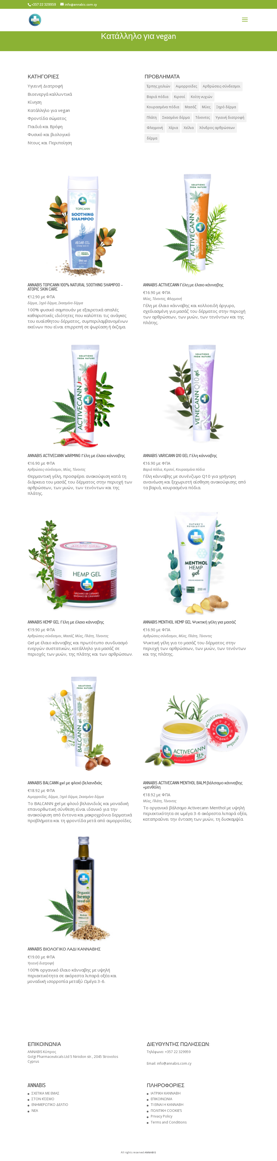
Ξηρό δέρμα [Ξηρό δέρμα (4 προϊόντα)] (226, 107)
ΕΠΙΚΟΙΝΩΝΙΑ (161, 1099)
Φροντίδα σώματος (47, 118)
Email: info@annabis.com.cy (169, 1063)
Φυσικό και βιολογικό (49, 134)
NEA (35, 1110)
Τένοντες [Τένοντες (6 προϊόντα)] (202, 117)
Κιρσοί (169, 469)
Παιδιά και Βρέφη (45, 126)
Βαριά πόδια (152, 469)
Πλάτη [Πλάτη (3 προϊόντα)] (152, 117)
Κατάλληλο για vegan (49, 110)
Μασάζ (68, 635)
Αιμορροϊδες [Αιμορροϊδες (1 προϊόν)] (186, 86)
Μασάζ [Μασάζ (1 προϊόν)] (190, 107)
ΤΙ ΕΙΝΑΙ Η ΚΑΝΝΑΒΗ (167, 1104)
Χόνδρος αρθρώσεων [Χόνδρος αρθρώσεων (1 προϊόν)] (217, 127)
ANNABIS (150, 1152)
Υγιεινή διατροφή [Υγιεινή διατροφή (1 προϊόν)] (230, 117)
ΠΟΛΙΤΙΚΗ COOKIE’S (166, 1110)
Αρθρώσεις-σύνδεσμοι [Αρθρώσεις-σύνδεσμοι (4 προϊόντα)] (221, 86)
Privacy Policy (161, 1116)
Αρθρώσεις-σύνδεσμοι (44, 469)
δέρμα (32, 303)
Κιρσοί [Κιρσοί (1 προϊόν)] (179, 96)
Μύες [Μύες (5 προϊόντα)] (206, 107)
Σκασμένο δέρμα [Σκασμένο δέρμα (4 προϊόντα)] (176, 117)
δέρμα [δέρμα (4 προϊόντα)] (152, 138)
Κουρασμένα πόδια (190, 469)
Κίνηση (35, 102)
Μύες (147, 298)
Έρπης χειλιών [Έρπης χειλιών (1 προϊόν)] (158, 86)
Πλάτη (89, 635)
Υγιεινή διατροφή (41, 963)
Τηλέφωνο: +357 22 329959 (169, 1051)
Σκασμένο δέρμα (70, 303)
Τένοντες (158, 298)
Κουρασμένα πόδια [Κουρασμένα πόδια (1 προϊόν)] (163, 107)
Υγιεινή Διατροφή (45, 86)
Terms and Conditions (169, 1122)
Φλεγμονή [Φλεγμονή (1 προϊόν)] (155, 127)
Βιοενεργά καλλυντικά (50, 94)
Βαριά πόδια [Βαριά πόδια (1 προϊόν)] (157, 96)
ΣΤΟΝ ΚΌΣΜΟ (43, 1099)
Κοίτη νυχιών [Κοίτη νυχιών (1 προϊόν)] (201, 96)
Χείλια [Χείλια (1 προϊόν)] (189, 127)
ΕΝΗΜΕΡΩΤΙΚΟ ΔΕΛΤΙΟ (50, 1104)
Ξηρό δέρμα (48, 303)
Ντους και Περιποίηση (50, 142)
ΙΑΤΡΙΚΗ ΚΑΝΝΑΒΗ (166, 1093)
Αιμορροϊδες (37, 796)
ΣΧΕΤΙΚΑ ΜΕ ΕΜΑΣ (45, 1093)
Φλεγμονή (174, 298)
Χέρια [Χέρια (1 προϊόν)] (173, 127)
